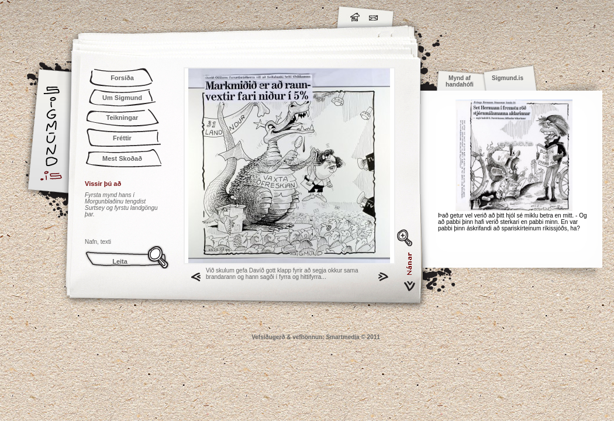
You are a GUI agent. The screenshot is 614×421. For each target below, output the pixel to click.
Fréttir (122, 138)
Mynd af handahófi (460, 81)
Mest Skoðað (122, 158)
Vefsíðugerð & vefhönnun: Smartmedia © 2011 (315, 337)
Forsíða (122, 77)
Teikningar (122, 117)
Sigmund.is (155, 15)
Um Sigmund (122, 97)
